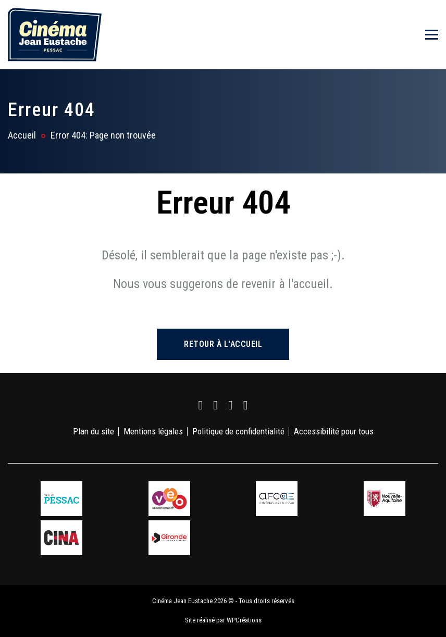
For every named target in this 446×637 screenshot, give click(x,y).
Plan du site (93, 431)
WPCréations (244, 620)
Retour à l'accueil (223, 344)
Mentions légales (153, 431)
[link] (200, 405)
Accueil (22, 135)
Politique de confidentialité (238, 431)
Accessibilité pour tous (334, 431)
